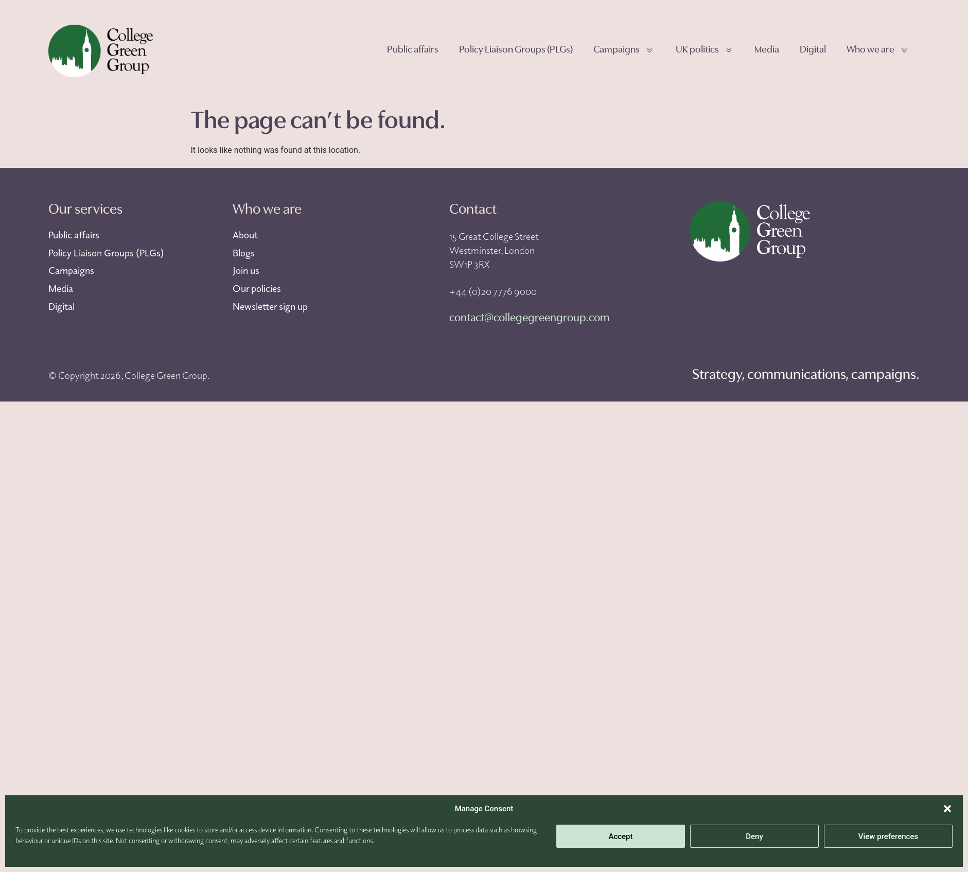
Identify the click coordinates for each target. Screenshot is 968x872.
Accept (620, 836)
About (245, 235)
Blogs (244, 253)
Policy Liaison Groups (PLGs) (516, 50)
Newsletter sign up (270, 306)
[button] (947, 809)
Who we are (878, 50)
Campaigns (624, 50)
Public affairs (412, 50)
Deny (754, 836)
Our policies (257, 288)
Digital (813, 50)
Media (766, 50)
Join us (246, 270)
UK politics (705, 50)
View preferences (888, 836)
